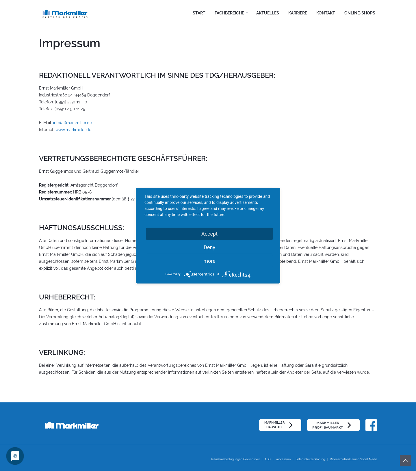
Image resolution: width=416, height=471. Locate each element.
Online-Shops (359, 13)
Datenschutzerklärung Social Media (353, 459)
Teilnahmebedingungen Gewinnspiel (235, 459)
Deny (209, 247)
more (209, 261)
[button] (231, 13)
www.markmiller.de (73, 129)
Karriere (297, 13)
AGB (268, 459)
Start (199, 13)
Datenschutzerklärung (310, 459)
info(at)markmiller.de (72, 122)
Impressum (283, 459)
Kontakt (325, 13)
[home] (67, 13)
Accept (209, 233)
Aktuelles (267, 13)
